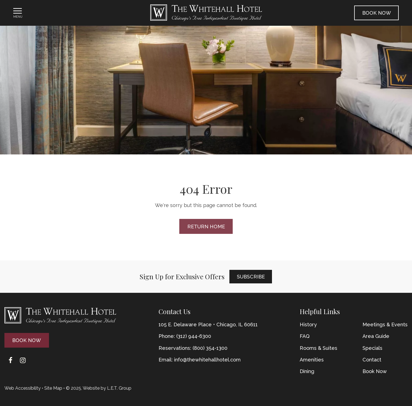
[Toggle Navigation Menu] (17, 13)
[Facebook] (10, 360)
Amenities (312, 360)
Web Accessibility (22, 388)
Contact (371, 360)
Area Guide (375, 336)
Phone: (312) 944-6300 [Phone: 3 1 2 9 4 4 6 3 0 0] (185, 336)
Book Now (376, 13)
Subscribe (251, 277)
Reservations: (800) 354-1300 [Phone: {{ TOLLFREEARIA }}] (193, 348)
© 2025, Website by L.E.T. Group (98, 388)
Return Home (206, 226)
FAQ (305, 336)
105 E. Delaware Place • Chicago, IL (208, 324)
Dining (307, 371)
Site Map (53, 388)
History (308, 324)
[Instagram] (23, 360)
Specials (372, 348)
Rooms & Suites (318, 348)
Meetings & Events (385, 324)
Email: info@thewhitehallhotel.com (200, 360)
